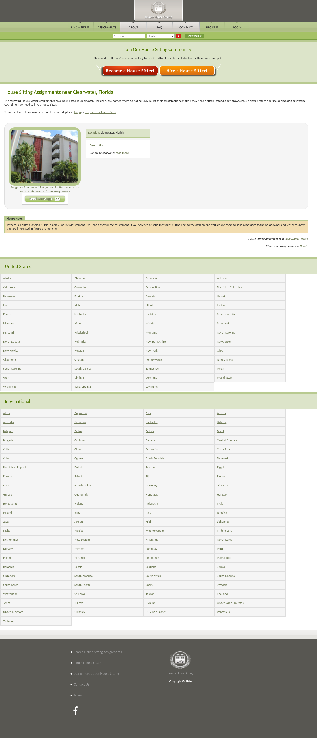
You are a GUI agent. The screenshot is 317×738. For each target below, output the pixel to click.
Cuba (6, 458)
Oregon (79, 360)
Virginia (79, 378)
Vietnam (8, 621)
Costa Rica (223, 449)
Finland (221, 476)
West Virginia (82, 387)
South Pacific (82, 585)
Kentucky (80, 314)
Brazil (220, 431)
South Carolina (12, 369)
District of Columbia (229, 287)
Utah (6, 378)
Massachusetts (226, 314)
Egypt (220, 467)
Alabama (79, 278)
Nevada (79, 350)
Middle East (224, 531)
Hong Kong (10, 503)
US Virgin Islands (156, 612)
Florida (304, 246)
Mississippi (81, 332)
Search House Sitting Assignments (98, 652)
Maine (78, 323)
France (7, 485)
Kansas (7, 314)
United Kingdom (13, 612)
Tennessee (152, 369)
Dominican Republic (15, 467)
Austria (221, 413)
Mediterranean (155, 531)
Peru (220, 549)
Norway (8, 549)
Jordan (78, 522)
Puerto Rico (224, 558)
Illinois (150, 305)
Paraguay (151, 549)
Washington (224, 378)
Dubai (78, 467)
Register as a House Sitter (100, 112)
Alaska (7, 278)
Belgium (8, 431)
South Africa (153, 576)
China (77, 449)
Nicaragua (152, 540)
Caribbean (80, 440)
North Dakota (11, 341)
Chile (6, 449)
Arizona (222, 278)
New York (152, 350)
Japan (6, 522)
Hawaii (221, 296)
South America (83, 576)
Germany (151, 485)
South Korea (10, 585)
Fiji (147, 476)
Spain (149, 585)
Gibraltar (222, 485)
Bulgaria (8, 440)
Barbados (151, 422)
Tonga (6, 603)
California (9, 287)
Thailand (222, 594)
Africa (6, 413)
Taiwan (150, 594)
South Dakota (82, 369)
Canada (150, 440)
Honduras (152, 494)
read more (122, 153)
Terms (78, 695)
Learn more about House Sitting (96, 673)
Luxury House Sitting (180, 673)
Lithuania (223, 522)
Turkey (78, 603)
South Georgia (226, 576)
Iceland (78, 503)
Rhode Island (225, 360)
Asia (148, 413)
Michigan (151, 323)
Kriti (148, 522)
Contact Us (81, 684)
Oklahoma (9, 360)
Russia (78, 567)
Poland (7, 558)
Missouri (8, 332)
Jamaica (222, 512)
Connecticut (153, 287)
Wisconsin (9, 387)
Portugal (79, 558)
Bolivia (150, 431)
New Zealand (82, 540)
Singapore (9, 576)
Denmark (223, 458)
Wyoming (152, 387)
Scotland (151, 567)
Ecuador (151, 467)
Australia (8, 422)
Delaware (9, 296)
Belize (78, 431)
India (220, 503)
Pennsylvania (154, 360)
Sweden (222, 585)
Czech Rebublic (155, 458)
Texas (220, 369)
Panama (79, 549)
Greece (7, 494)
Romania (8, 567)
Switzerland (10, 594)
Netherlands (10, 540)
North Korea (224, 540)
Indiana (221, 305)
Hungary (222, 494)
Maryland (9, 323)
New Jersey (224, 341)
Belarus (221, 422)
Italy (148, 512)
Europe (7, 476)
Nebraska (80, 341)
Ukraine (150, 603)
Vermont (151, 378)
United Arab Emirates (230, 603)
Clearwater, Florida (112, 132)
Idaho (77, 305)
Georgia (150, 296)
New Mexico (10, 350)
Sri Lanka (79, 594)
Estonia (78, 476)
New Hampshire (156, 341)
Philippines (152, 558)
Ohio (220, 350)
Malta (6, 531)
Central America (227, 440)
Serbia (221, 567)
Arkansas (151, 278)
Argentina (80, 413)
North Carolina (226, 332)
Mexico (78, 531)
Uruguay (79, 612)
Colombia (152, 449)
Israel (77, 512)
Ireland (7, 512)
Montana (151, 332)
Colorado (80, 287)
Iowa (6, 305)
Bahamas (80, 422)
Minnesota (223, 323)
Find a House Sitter (87, 663)
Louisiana (151, 314)
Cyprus (78, 458)
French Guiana (83, 485)
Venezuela (223, 612)
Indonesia (152, 503)
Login (77, 112)
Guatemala (81, 494)
